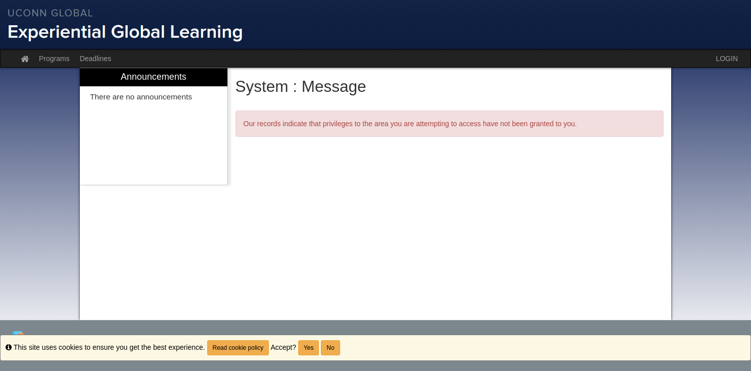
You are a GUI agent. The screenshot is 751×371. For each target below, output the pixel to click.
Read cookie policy (238, 347)
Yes (309, 347)
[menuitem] (153, 126)
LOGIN (727, 59)
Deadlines (95, 59)
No (330, 347)
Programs (54, 59)
